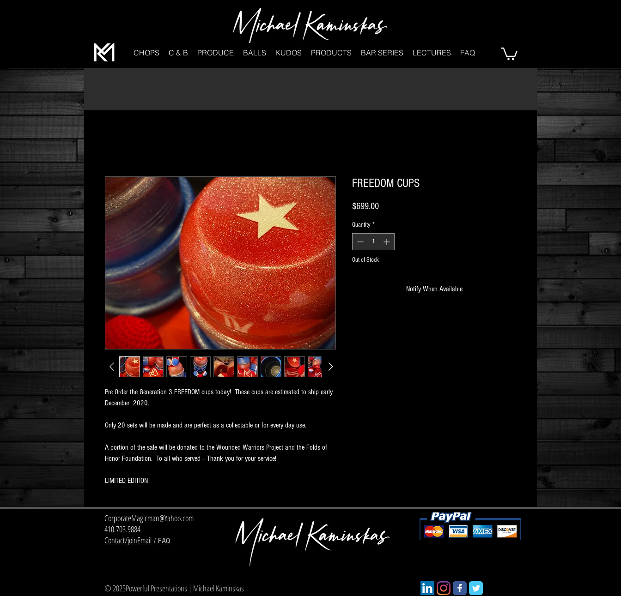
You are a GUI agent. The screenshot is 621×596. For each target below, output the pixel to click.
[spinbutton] (373, 242)
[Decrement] (359, 242)
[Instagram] (444, 588)
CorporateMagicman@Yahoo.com (149, 518)
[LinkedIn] (427, 588)
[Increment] (387, 242)
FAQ (164, 541)
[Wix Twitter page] (476, 588)
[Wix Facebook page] (460, 588)
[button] (146, 52)
